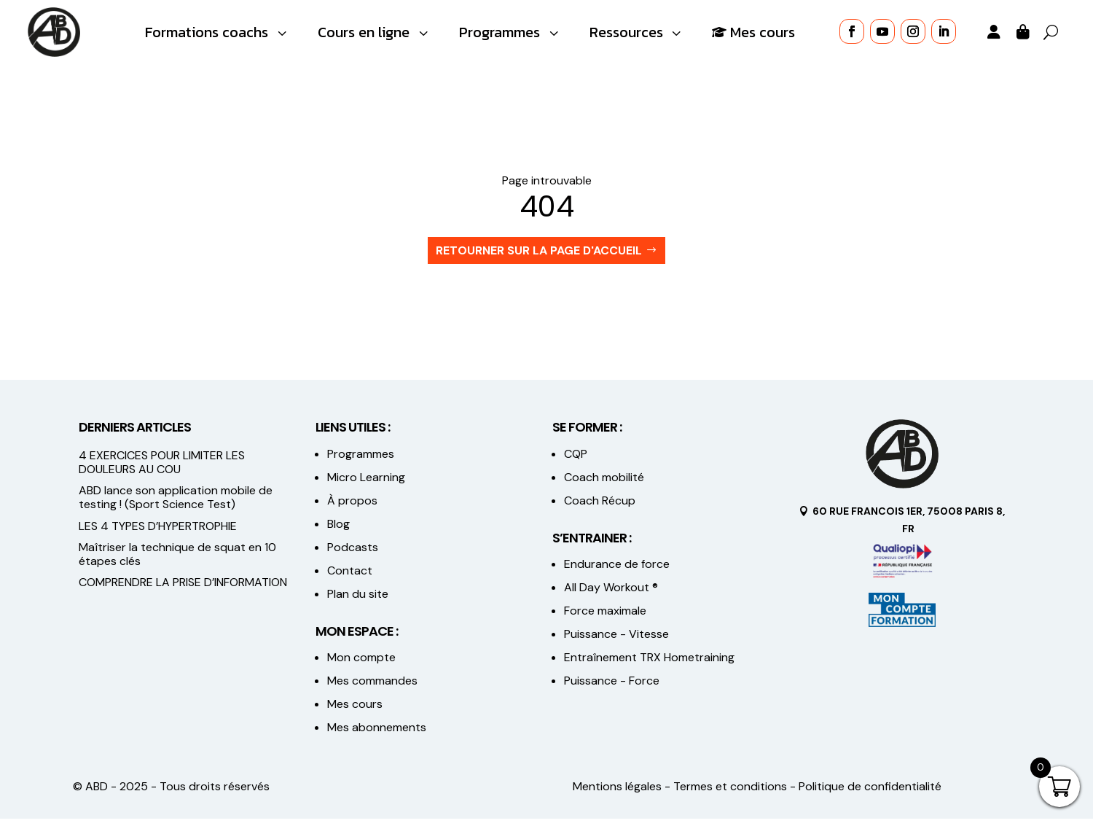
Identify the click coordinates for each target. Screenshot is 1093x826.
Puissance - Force (611, 688)
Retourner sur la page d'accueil (539, 257)
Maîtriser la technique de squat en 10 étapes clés (177, 561)
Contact (349, 577)
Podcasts (352, 554)
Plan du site (357, 601)
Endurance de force (617, 572)
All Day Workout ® (611, 595)
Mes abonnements (376, 735)
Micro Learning (366, 484)
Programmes (360, 461)
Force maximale (605, 618)
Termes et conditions (730, 794)
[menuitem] (217, 32)
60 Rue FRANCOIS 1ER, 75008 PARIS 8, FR (908, 527)
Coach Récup (599, 507)
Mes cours (355, 712)
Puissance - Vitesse (616, 642)
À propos (352, 507)
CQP (575, 461)
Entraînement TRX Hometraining (649, 665)
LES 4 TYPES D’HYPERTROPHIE (158, 533)
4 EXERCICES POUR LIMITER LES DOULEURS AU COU (162, 469)
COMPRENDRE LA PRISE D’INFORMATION (183, 589)
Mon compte (361, 665)
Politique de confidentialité (870, 794)
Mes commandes (372, 688)
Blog (338, 531)
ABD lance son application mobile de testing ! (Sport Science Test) (176, 504)
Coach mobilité (604, 484)
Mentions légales (617, 794)
